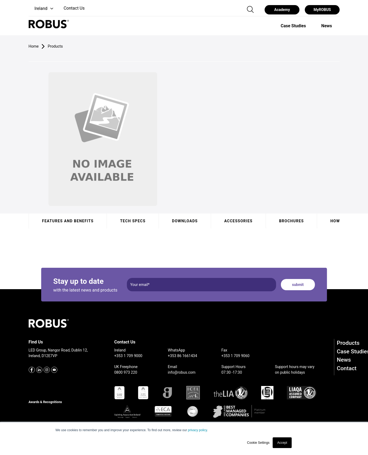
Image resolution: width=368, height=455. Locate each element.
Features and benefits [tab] (67, 221)
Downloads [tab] (185, 221)
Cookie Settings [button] (258, 443)
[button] (42, 8)
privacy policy (197, 430)
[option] (293, 25)
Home (34, 46)
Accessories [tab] (238, 221)
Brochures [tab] (291, 221)
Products (348, 343)
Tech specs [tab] (132, 221)
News (344, 360)
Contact (347, 368)
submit (297, 284)
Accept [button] (282, 443)
